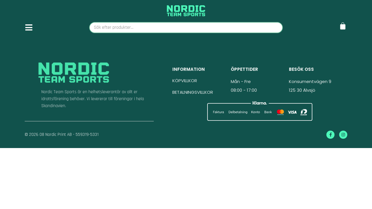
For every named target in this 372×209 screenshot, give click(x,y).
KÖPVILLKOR (184, 89)
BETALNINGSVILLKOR (192, 100)
